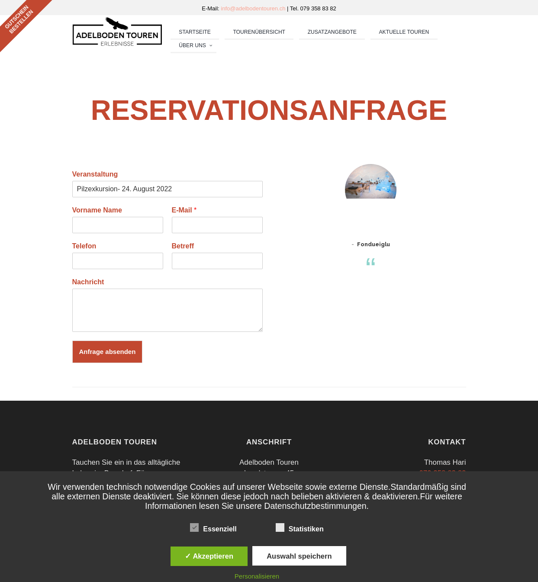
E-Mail (184, 210)
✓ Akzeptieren (209, 556)
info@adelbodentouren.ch (254, 8)
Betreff (183, 246)
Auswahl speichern (299, 556)
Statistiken (300, 527)
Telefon (84, 246)
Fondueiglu (373, 244)
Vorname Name (97, 210)
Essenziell (213, 527)
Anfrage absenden (107, 351)
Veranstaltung (95, 174)
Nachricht (88, 282)
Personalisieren (257, 576)
